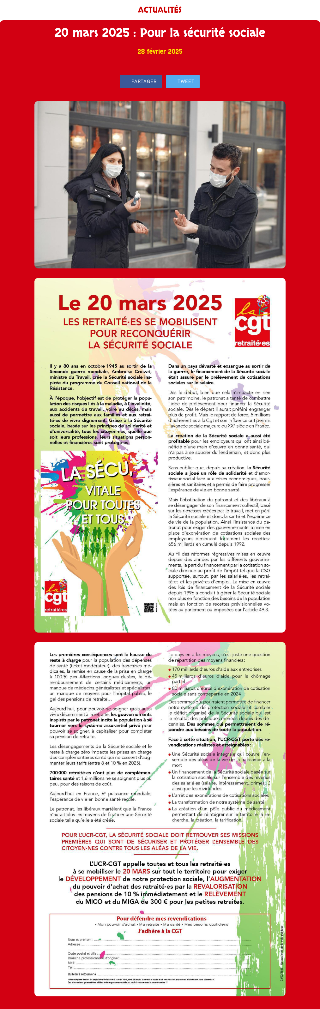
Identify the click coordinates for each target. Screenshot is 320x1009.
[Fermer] (10, 10)
